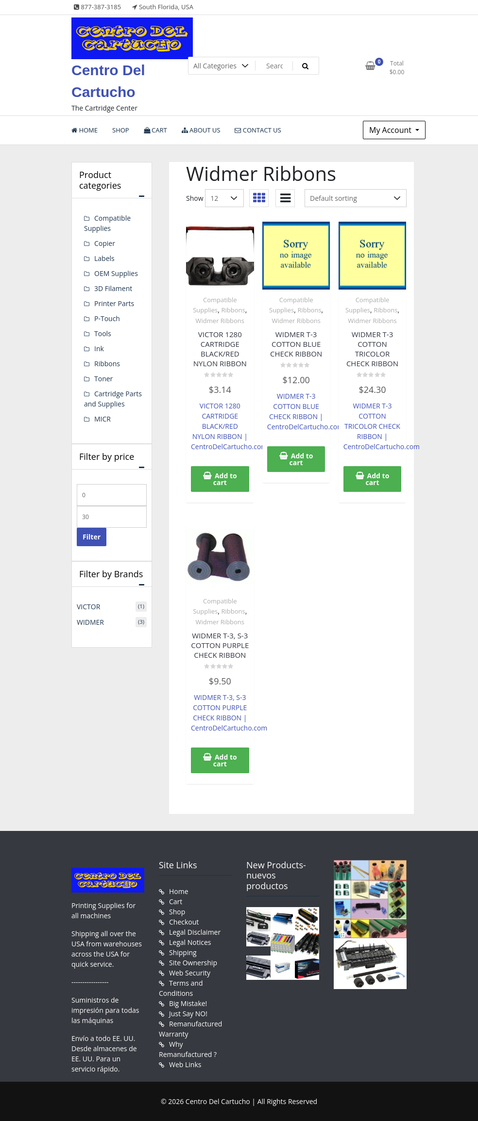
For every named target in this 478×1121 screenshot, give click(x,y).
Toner (103, 378)
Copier (104, 243)
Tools (102, 333)
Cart (175, 901)
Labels (104, 258)
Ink (99, 348)
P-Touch (107, 318)
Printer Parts (114, 303)
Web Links (185, 1064)
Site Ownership (193, 962)
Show (195, 198)
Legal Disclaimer (195, 932)
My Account (391, 130)
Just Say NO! (188, 1013)
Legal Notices (190, 942)
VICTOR (88, 606)
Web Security (189, 972)
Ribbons (233, 310)
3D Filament (113, 288)
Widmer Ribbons (220, 320)
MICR (102, 418)
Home (178, 891)
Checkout (184, 921)
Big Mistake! (188, 1003)
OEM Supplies (116, 273)
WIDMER (90, 622)
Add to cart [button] (225, 479)
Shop (177, 911)
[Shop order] (356, 198)
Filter (92, 536)
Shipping (183, 952)
